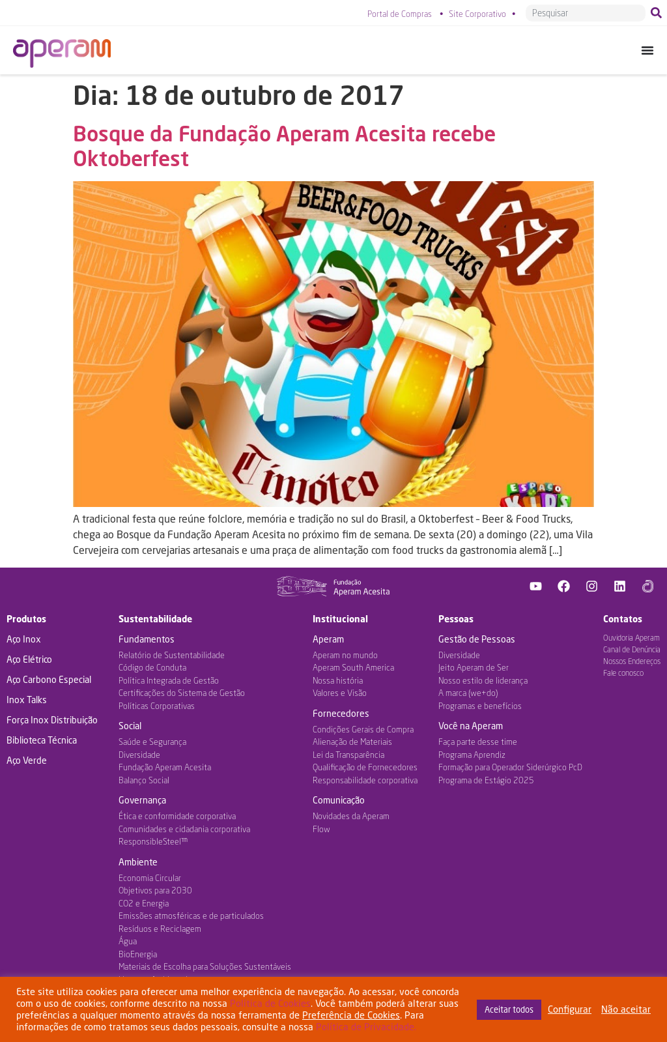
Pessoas (456, 618)
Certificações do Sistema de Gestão (182, 692)
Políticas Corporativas (157, 706)
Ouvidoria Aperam (631, 638)
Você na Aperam (470, 725)
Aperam (328, 638)
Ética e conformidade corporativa (177, 816)
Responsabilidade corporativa (365, 780)
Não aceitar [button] (626, 1009)
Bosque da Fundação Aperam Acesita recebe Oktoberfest (284, 146)
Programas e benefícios (480, 706)
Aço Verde (27, 760)
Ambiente (138, 861)
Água (128, 941)
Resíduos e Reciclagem (160, 928)
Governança (142, 799)
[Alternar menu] (647, 50)
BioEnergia (138, 954)
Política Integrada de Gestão (169, 680)
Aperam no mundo (345, 655)
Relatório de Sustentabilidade (172, 655)
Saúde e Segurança (152, 741)
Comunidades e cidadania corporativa (184, 829)
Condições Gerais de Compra (363, 729)
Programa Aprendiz (471, 754)
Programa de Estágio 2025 (486, 780)
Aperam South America (353, 667)
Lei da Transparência (348, 754)
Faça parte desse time (477, 741)
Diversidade (139, 754)
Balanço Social (144, 780)
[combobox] (586, 13)
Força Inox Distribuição (52, 719)
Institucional (340, 618)
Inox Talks (27, 699)
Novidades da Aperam (351, 816)
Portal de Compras (399, 13)
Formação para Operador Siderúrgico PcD (510, 767)
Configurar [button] (569, 1009)
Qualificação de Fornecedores (365, 767)
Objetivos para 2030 (155, 890)
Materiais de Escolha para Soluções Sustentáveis (205, 966)
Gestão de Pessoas (476, 638)
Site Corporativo (477, 13)
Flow (321, 829)
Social (130, 725)
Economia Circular (150, 878)
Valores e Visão (340, 692)
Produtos (26, 618)
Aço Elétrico (29, 659)
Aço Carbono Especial (49, 679)
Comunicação (339, 799)
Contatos (622, 618)
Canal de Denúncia (631, 649)
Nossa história (338, 680)
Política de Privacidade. (366, 1026)
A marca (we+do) (468, 692)
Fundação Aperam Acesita (165, 767)
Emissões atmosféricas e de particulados (191, 915)
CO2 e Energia (144, 903)
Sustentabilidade (155, 618)
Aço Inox (24, 638)
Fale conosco (623, 673)
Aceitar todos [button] (509, 1009)
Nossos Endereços (631, 661)
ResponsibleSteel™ (153, 841)
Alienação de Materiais (352, 741)
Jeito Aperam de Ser (473, 667)
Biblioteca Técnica (42, 739)
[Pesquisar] (659, 13)
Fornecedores (341, 713)
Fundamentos (147, 638)
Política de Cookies (270, 1003)
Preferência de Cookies (351, 1014)
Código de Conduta (152, 667)
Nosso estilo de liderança (483, 680)
